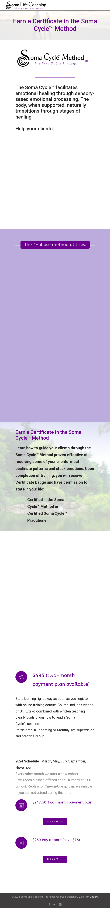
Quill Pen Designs (89, 896)
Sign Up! (55, 821)
